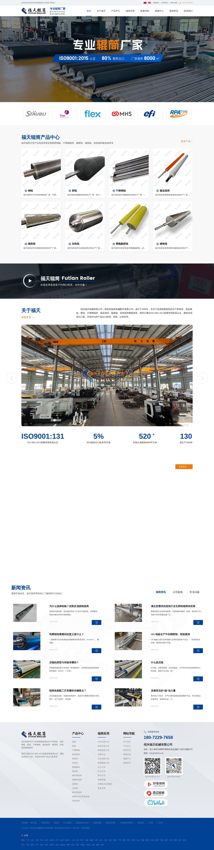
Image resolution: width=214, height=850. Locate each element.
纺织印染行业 (103, 746)
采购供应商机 (111, 823)
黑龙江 (67, 840)
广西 (119, 840)
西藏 (142, 840)
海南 (23, 840)
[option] (107, 59)
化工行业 (101, 767)
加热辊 (75, 763)
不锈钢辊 (76, 750)
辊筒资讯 (161, 592)
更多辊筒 (76, 801)
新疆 (166, 840)
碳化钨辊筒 (77, 792)
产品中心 (115, 11)
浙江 (82, 840)
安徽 (86, 840)
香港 (175, 840)
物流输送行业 (103, 750)
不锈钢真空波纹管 (126, 823)
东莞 (46, 845)
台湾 (170, 840)
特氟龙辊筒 (77, 780)
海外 (184, 840)
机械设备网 (97, 823)
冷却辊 (75, 788)
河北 (41, 840)
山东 (100, 840)
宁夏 (161, 840)
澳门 (180, 840)
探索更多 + (27, 317)
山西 (46, 840)
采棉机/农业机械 (105, 784)
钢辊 (74, 742)
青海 (156, 840)
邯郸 (68, 845)
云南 (138, 840)
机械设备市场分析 (82, 823)
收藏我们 (156, 3)
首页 (89, 11)
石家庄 (51, 845)
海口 (23, 845)
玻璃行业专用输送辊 (80, 797)
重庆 (124, 840)
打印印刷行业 (103, 742)
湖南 (114, 840)
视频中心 (159, 11)
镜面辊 (75, 759)
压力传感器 (67, 823)
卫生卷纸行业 (103, 759)
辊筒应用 (130, 11)
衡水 (102, 845)
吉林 (62, 840)
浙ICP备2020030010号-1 (63, 828)
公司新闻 (178, 592)
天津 (37, 840)
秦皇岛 (62, 845)
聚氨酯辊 (76, 767)
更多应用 (101, 788)
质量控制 (144, 11)
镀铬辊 (75, 771)
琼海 (32, 845)
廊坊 (97, 845)
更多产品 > (187, 141)
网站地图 (174, 3)
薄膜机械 (101, 780)
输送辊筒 (76, 754)
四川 (128, 840)
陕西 (147, 840)
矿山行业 (101, 771)
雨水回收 (33, 823)
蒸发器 (56, 823)
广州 (37, 845)
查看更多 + (184, 467)
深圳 (41, 845)
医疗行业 (101, 775)
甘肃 (152, 840)
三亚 (27, 845)
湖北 (110, 840)
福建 (91, 840)
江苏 (77, 840)
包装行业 (101, 754)
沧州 (93, 845)
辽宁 (57, 840)
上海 (72, 840)
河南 (105, 840)
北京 (32, 840)
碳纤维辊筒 (77, 775)
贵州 (133, 840)
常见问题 (194, 592)
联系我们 (165, 3)
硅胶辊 (75, 784)
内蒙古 (51, 840)
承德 (88, 845)
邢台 (72, 845)
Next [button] (206, 59)
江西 (96, 840)
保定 (77, 845)
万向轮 (160, 823)
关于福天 (101, 11)
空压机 (150, 823)
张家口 (83, 845)
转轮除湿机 (45, 823)
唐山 (57, 845)
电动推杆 (141, 823)
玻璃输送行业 (103, 763)
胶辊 (74, 746)
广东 (27, 840)
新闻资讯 (173, 11)
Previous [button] (8, 59)
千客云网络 (85, 828)
